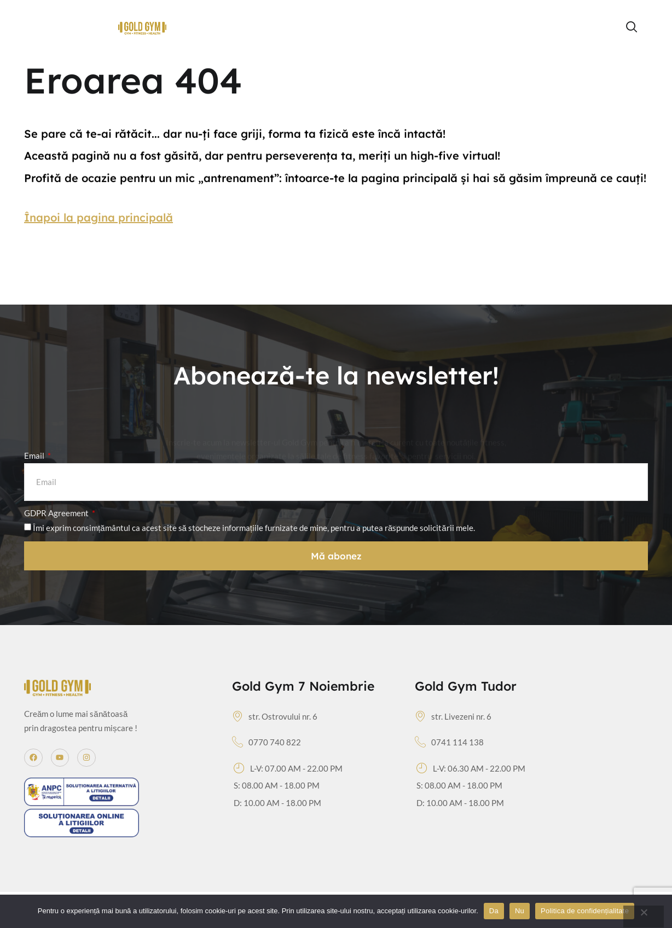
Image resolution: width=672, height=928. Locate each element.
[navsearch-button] (632, 27)
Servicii (400, 37)
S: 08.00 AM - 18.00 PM (277, 785)
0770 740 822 (266, 743)
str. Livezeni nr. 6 (453, 717)
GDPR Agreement (57, 513)
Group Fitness (375, 18)
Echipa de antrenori (470, 17)
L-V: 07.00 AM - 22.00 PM (288, 769)
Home (273, 17)
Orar (313, 17)
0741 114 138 (449, 743)
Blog (580, 17)
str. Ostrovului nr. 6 (274, 717)
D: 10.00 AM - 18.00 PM (277, 803)
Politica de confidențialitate (585, 911)
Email (35, 455)
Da (494, 911)
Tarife (542, 17)
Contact (456, 36)
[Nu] (643, 916)
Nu (519, 911)
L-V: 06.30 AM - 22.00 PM (470, 769)
